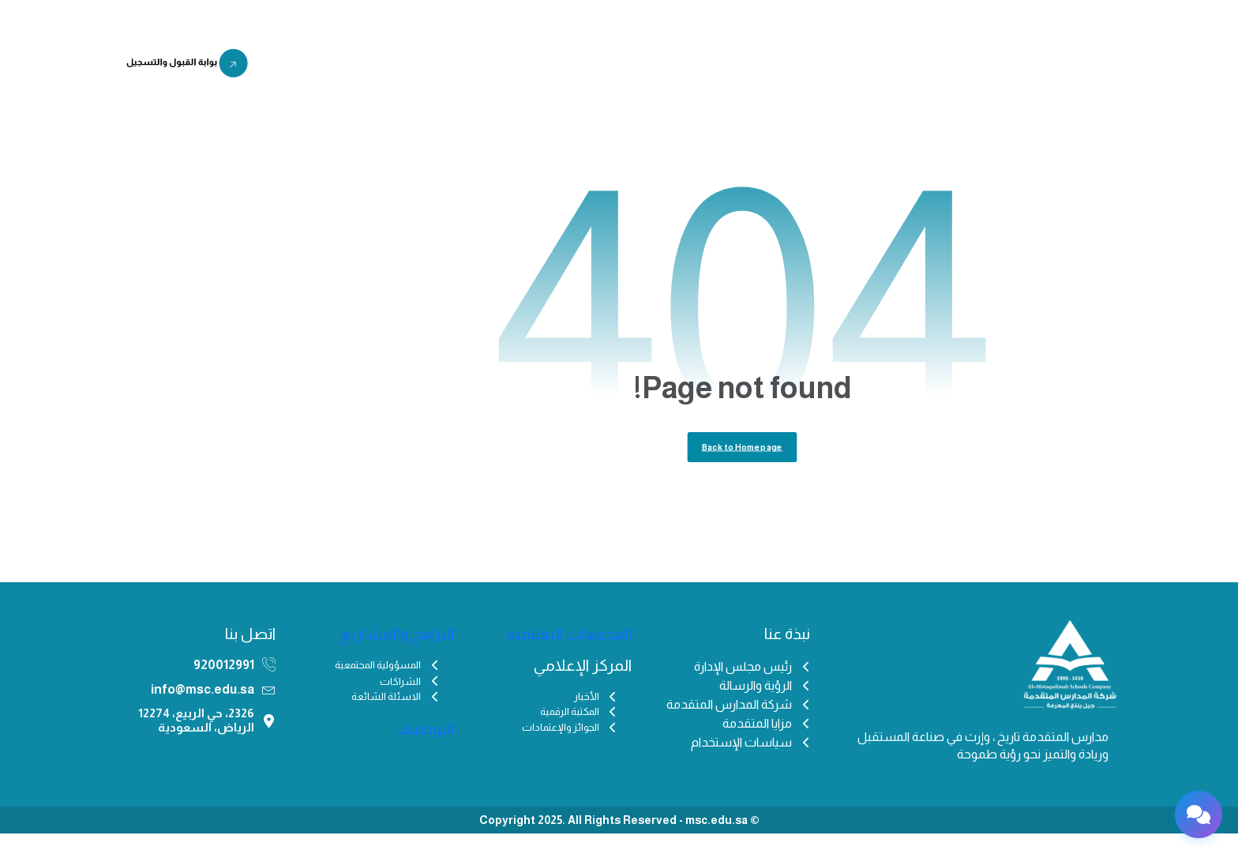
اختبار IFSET (388, 66)
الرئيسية (917, 66)
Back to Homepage (742, 465)
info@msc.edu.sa (202, 710)
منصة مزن (318, 66)
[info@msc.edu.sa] (269, 710)
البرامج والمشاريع (540, 66)
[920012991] (269, 685)
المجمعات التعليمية (760, 66)
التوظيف (454, 66)
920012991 (223, 685)
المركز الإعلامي (649, 66)
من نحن (855, 66)
